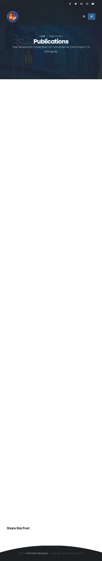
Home (42, 36)
